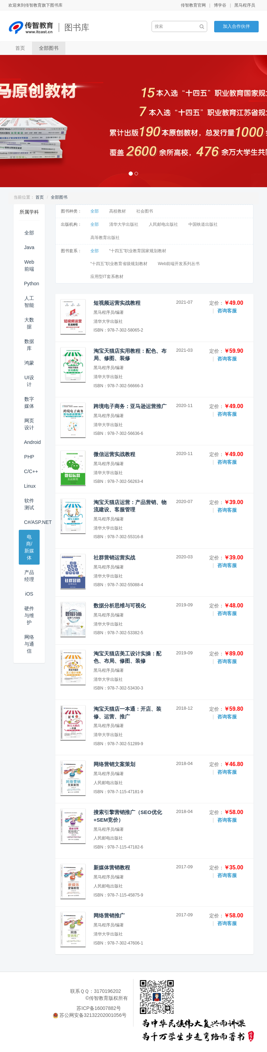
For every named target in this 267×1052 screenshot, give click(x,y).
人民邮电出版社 (163, 224)
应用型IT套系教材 (106, 276)
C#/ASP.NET (32, 522)
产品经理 (29, 575)
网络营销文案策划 (114, 764)
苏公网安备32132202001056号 (93, 1015)
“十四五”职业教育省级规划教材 (118, 263)
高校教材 (117, 211)
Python (31, 283)
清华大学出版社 (123, 224)
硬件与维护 (29, 615)
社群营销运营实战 (114, 557)
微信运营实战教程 (114, 454)
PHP (29, 457)
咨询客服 (227, 310)
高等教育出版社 (105, 237)
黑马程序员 (244, 5)
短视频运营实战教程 (117, 303)
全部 (29, 233)
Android (32, 442)
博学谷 (220, 5)
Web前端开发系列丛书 (179, 263)
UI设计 (29, 381)
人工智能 (29, 301)
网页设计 (29, 424)
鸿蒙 (29, 363)
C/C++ (31, 471)
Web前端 (29, 265)
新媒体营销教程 (112, 867)
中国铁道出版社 (203, 224)
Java (29, 247)
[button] (20, 121)
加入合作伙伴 (236, 26)
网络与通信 (29, 644)
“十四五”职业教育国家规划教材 (137, 250)
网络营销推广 (109, 915)
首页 (20, 48)
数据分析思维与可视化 (120, 605)
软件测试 (29, 504)
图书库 (76, 27)
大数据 (29, 323)
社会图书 (144, 211)
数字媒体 (29, 402)
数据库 (29, 344)
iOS (29, 594)
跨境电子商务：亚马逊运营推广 (130, 406)
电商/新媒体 (29, 547)
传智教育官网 (193, 5)
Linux (29, 486)
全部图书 (48, 48)
